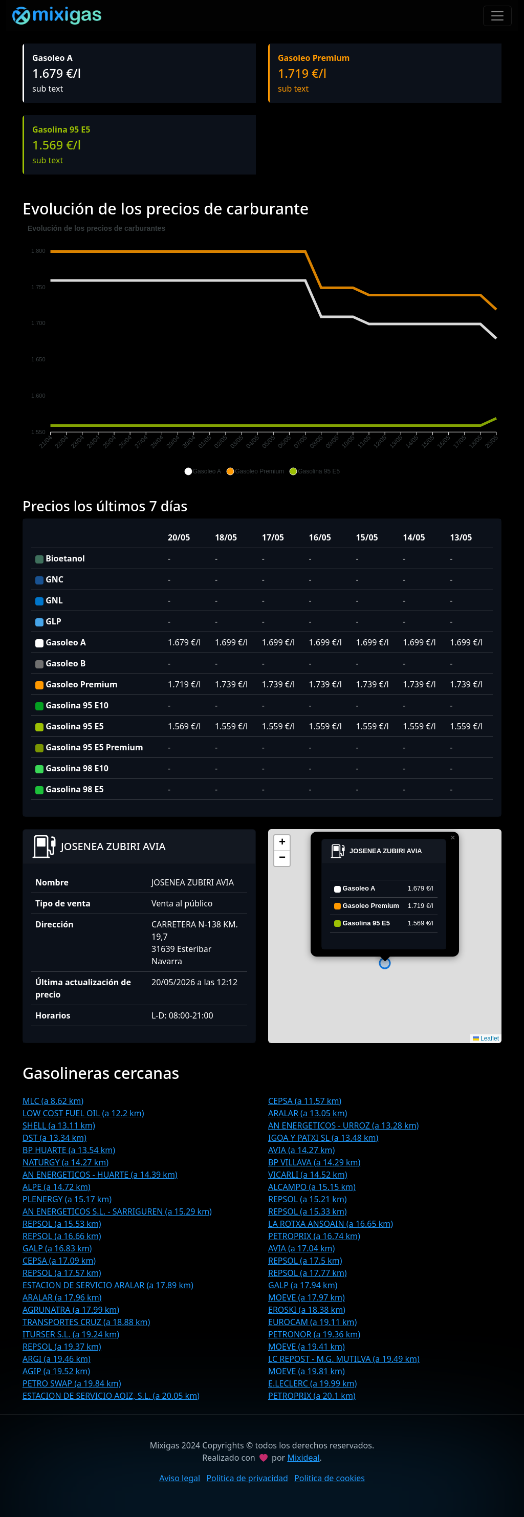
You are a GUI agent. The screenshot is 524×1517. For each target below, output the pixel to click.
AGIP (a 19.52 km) (56, 1371)
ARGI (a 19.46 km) (57, 1358)
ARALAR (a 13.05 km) (307, 1113)
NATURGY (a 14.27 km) (65, 1162)
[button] (202, 471)
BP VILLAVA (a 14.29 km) (314, 1162)
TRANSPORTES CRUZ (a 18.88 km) (86, 1322)
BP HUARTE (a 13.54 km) (69, 1150)
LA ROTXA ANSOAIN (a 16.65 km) (330, 1223)
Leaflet (486, 1038)
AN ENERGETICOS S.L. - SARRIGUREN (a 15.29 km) (117, 1211)
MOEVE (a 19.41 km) (306, 1346)
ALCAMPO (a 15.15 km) (312, 1187)
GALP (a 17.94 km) (302, 1285)
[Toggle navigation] (497, 16)
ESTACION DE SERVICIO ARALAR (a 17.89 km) (108, 1285)
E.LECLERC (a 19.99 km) (312, 1383)
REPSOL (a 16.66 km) (62, 1236)
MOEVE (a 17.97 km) (306, 1297)
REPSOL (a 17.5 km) (305, 1260)
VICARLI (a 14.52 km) (307, 1174)
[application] (262, 350)
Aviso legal (179, 1478)
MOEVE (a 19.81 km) (306, 1371)
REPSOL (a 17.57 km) (62, 1272)
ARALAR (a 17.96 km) (62, 1297)
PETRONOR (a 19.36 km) (314, 1334)
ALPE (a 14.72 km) (57, 1187)
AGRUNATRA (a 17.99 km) (71, 1309)
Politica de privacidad (247, 1478)
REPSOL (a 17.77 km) (307, 1272)
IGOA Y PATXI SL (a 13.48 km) (323, 1137)
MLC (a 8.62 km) (53, 1101)
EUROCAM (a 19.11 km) (312, 1322)
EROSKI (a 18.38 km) (306, 1309)
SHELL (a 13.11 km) (59, 1125)
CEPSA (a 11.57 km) (304, 1101)
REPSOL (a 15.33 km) (307, 1211)
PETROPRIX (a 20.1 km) (312, 1395)
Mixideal (303, 1457)
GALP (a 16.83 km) (57, 1248)
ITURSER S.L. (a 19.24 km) (71, 1334)
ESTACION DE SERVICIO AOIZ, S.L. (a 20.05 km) (111, 1395)
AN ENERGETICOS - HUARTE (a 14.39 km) (100, 1174)
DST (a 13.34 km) (54, 1137)
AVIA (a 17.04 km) (301, 1248)
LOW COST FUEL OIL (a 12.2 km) (83, 1113)
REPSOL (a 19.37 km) (62, 1346)
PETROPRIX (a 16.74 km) (314, 1236)
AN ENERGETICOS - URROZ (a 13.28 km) (343, 1125)
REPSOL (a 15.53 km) (62, 1223)
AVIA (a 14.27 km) (301, 1150)
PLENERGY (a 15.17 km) (67, 1199)
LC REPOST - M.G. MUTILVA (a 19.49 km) (344, 1358)
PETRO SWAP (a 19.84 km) (72, 1383)
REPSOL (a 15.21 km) (307, 1199)
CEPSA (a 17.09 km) (59, 1260)
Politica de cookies (329, 1478)
